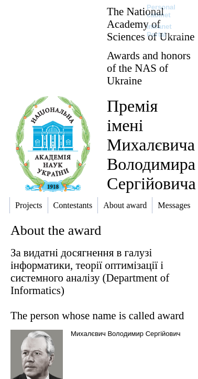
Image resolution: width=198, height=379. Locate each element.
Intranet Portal (159, 30)
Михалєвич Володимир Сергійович (126, 334)
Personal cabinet (161, 11)
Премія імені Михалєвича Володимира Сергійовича (151, 144)
